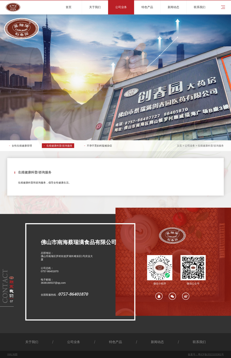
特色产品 (115, 342)
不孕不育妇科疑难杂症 (99, 145)
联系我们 (199, 342)
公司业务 (190, 145)
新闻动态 (157, 342)
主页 (179, 145)
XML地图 (12, 354)
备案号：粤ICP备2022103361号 (206, 354)
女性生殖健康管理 (22, 145)
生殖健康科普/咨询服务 (59, 145)
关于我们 (31, 342)
